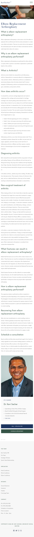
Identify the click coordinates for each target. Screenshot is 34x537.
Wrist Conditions (5, 473)
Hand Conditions (5, 470)
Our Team (3, 455)
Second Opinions (5, 485)
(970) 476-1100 (6, 503)
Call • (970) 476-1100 (17, 426)
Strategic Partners (5, 457)
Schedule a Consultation (7, 508)
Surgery (3, 490)
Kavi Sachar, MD (5, 452)
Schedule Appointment (17, 431)
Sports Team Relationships (7, 460)
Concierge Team (5, 493)
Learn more (7, 418)
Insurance (3, 488)
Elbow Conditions (5, 475)
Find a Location (5, 510)
